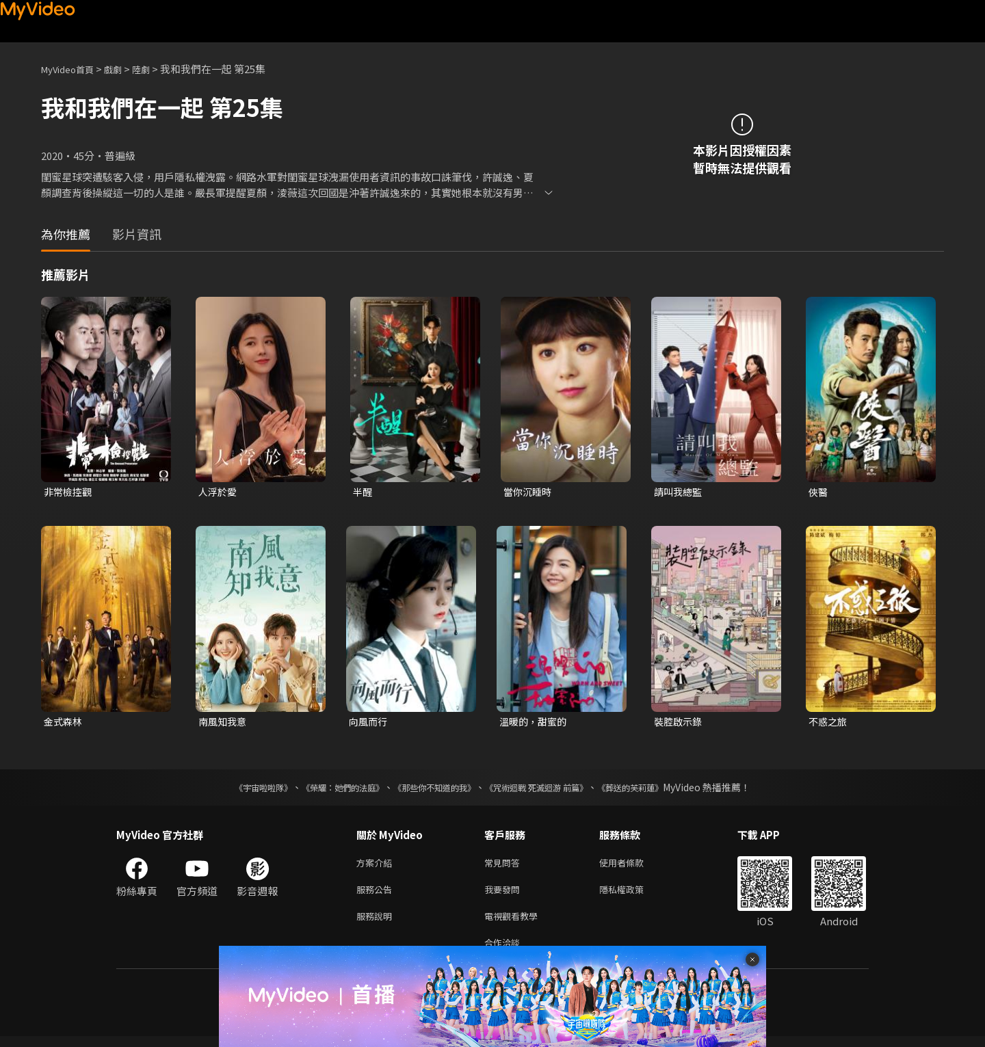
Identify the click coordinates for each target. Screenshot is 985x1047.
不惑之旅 (829, 723)
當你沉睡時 (529, 492)
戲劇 (124, 69)
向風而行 (369, 723)
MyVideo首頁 (72, 69)
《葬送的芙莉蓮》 (656, 790)
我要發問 (504, 895)
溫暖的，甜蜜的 (535, 723)
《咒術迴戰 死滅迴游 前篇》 (549, 790)
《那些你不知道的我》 (432, 790)
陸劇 (154, 69)
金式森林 (64, 723)
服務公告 (376, 895)
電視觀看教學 (515, 923)
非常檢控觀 (69, 492)
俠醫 (819, 492)
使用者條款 (633, 866)
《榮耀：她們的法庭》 (327, 790)
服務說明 (376, 923)
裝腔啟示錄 (679, 723)
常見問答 (504, 866)
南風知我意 (224, 723)
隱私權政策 (633, 895)
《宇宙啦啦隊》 (236, 790)
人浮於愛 (218, 492)
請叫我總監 (679, 492)
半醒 (363, 492)
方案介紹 (376, 866)
